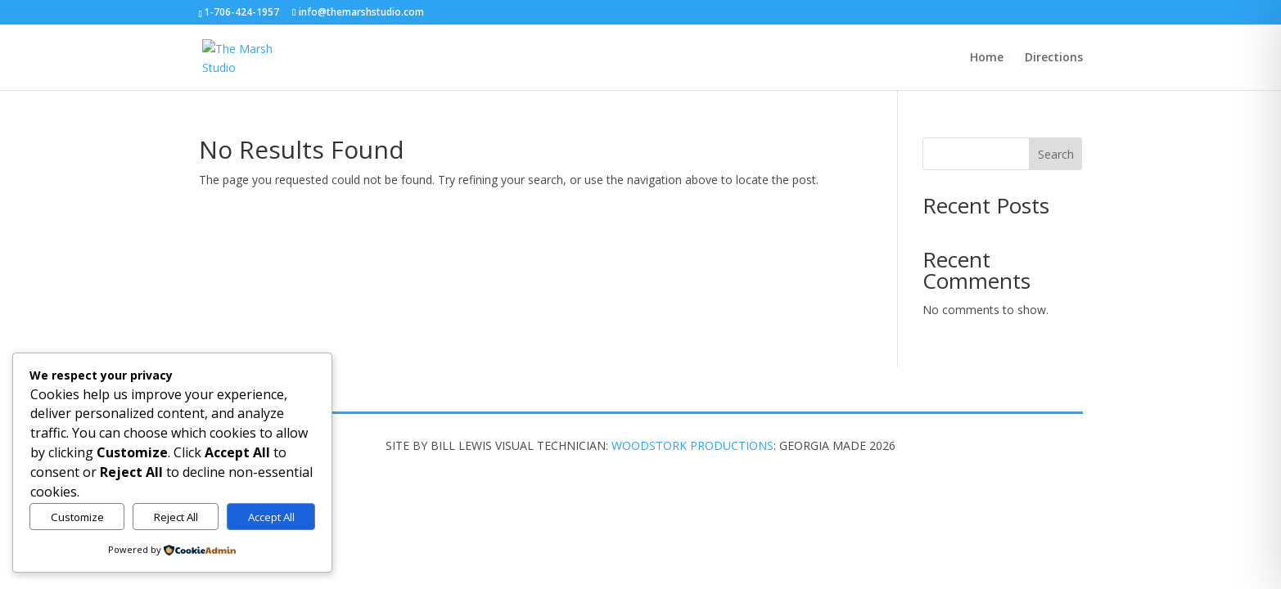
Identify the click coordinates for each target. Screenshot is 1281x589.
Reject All (176, 517)
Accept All (271, 517)
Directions (1054, 58)
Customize (77, 517)
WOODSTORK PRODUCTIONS (692, 445)
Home (987, 58)
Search (1056, 154)
